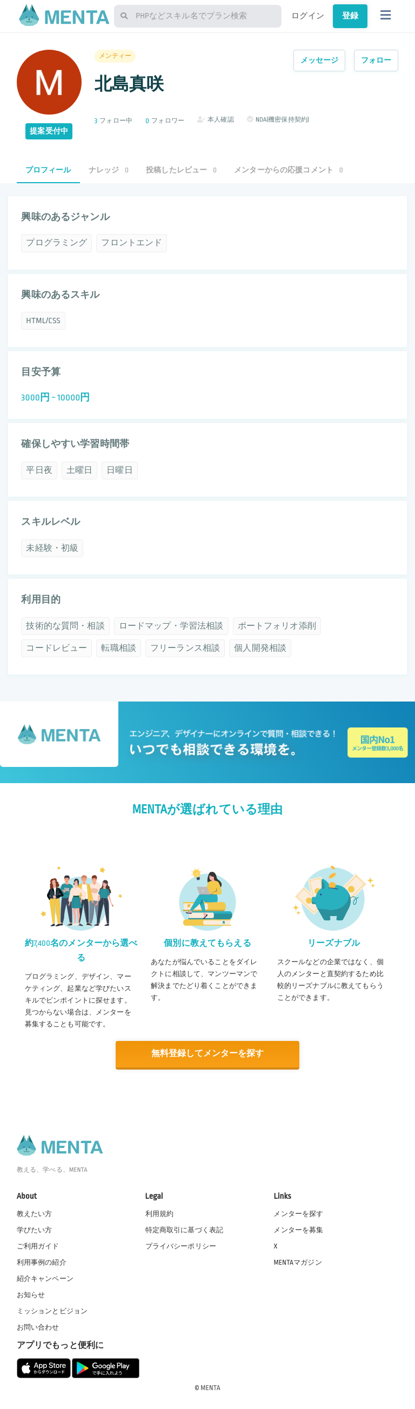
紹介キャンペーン (45, 1278)
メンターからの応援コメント (288, 170)
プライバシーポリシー (181, 1245)
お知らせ (31, 1294)
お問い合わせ (38, 1327)
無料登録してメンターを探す (207, 1053)
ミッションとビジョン (52, 1310)
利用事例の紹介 (41, 1261)
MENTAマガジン (297, 1261)
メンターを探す (298, 1213)
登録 (350, 15)
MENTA (210, 1387)
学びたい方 (34, 1229)
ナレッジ (109, 170)
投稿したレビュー (181, 170)
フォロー (376, 60)
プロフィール (48, 170)
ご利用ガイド (38, 1245)
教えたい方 (34, 1213)
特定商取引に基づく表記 (184, 1229)
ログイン (307, 15)
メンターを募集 (298, 1229)
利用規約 (159, 1213)
